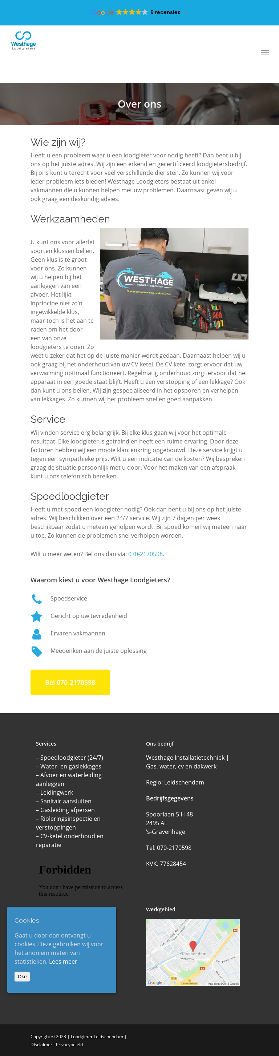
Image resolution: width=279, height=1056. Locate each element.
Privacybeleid (69, 1044)
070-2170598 (145, 554)
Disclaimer (41, 1044)
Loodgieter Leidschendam (97, 1036)
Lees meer (63, 961)
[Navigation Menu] (265, 52)
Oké (22, 976)
